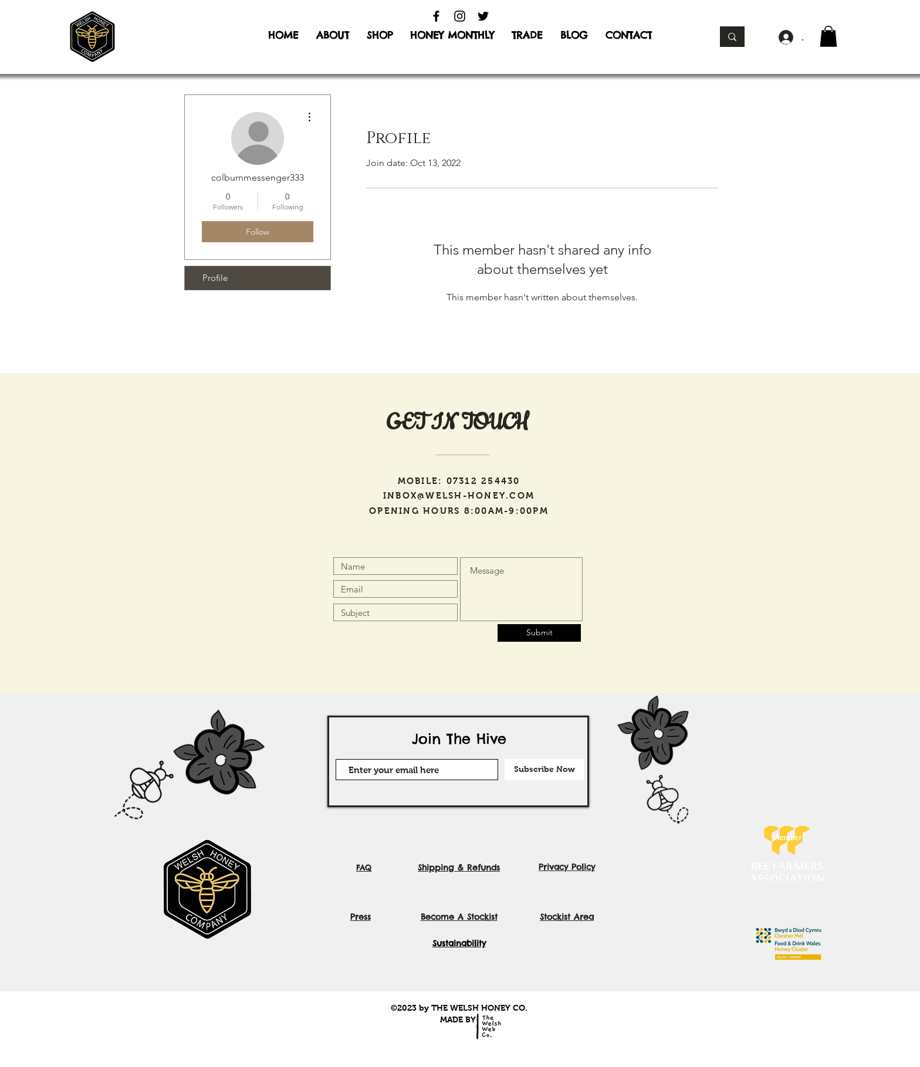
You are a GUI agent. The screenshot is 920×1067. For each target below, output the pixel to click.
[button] (828, 36)
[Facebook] (436, 16)
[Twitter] (483, 16)
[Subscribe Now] (544, 769)
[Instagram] (459, 16)
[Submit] (539, 633)
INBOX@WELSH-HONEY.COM (459, 495)
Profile (215, 277)
